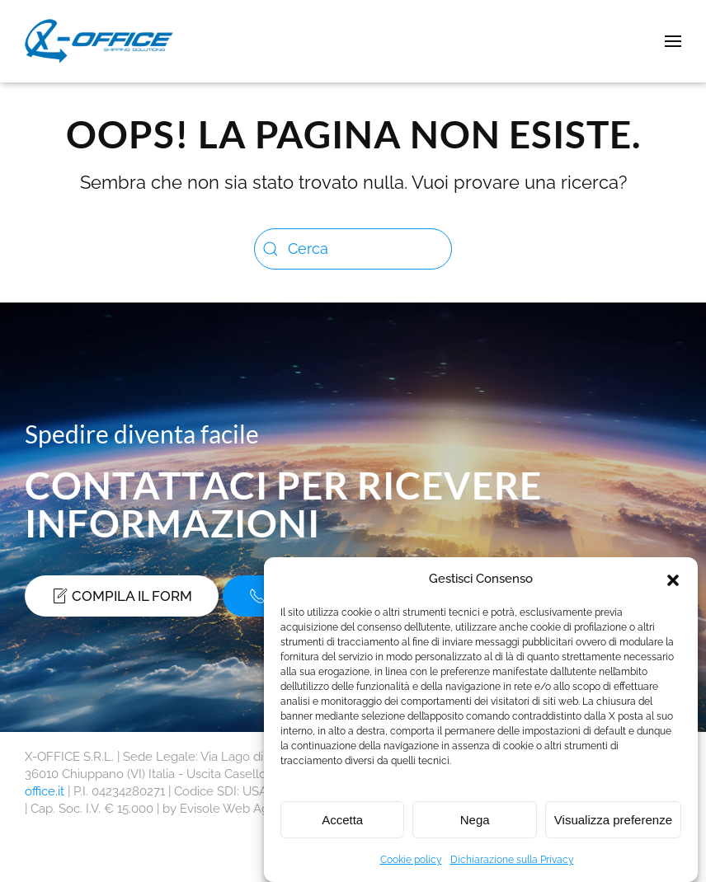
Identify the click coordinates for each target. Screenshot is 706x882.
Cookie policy (411, 860)
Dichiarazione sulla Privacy (512, 860)
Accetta (342, 820)
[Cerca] (353, 249)
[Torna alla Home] (102, 41)
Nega (475, 820)
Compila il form (121, 596)
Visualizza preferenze (613, 820)
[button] (673, 578)
